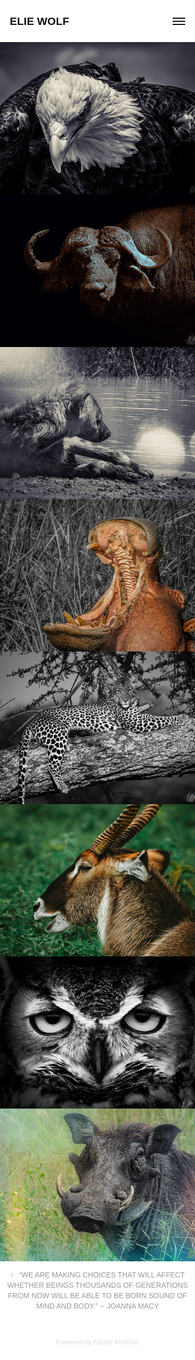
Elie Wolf (39, 21)
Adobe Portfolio (116, 1342)
